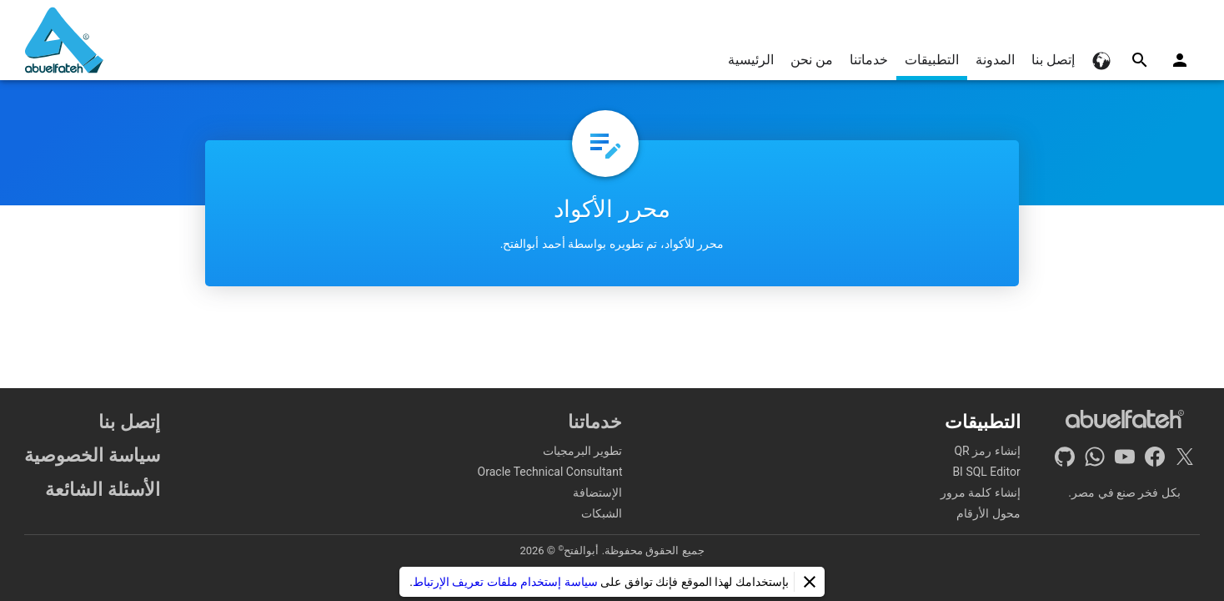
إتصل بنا (1053, 60)
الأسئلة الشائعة (102, 489)
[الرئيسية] (64, 40)
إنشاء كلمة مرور (981, 492)
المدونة (995, 60)
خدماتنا (869, 60)
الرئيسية (751, 60)
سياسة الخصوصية (92, 455)
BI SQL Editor (986, 471)
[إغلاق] (810, 582)
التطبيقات (932, 60)
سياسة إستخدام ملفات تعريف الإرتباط (505, 581)
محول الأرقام (988, 513)
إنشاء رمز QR (987, 450)
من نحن (811, 60)
